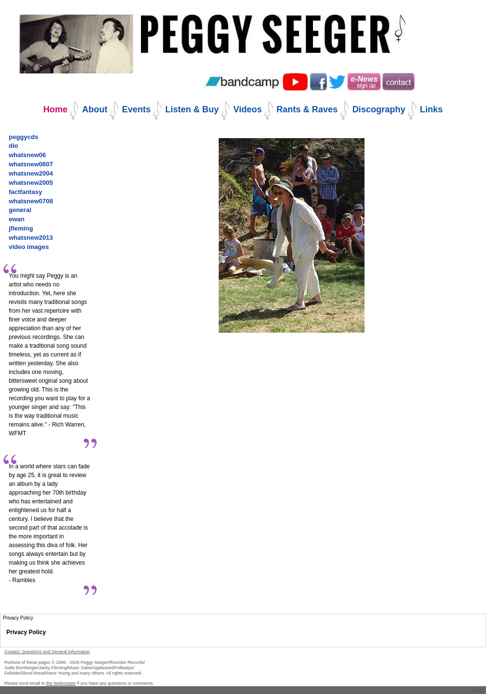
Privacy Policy (26, 632)
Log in (478, 690)
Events (136, 109)
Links (431, 109)
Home (55, 109)
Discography (378, 109)
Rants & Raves (307, 109)
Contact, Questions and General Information (47, 651)
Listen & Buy (192, 109)
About (94, 109)
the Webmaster (61, 683)
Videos (247, 109)
